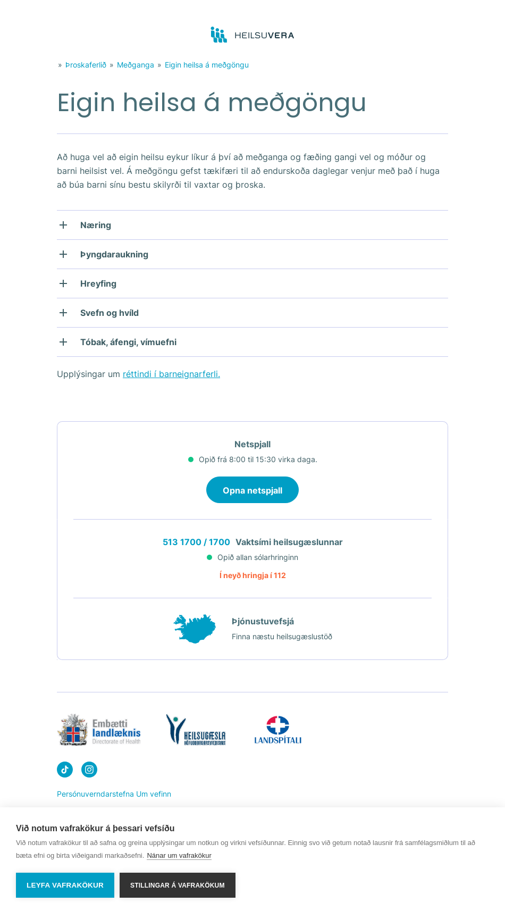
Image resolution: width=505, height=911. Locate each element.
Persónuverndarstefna (95, 793)
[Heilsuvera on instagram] (89, 771)
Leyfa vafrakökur (65, 885)
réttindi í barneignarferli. (171, 374)
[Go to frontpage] (252, 35)
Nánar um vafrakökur (179, 855)
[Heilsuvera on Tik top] (65, 771)
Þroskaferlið (85, 64)
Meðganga (135, 64)
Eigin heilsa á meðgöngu (207, 64)
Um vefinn (153, 793)
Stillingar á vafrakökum (177, 885)
